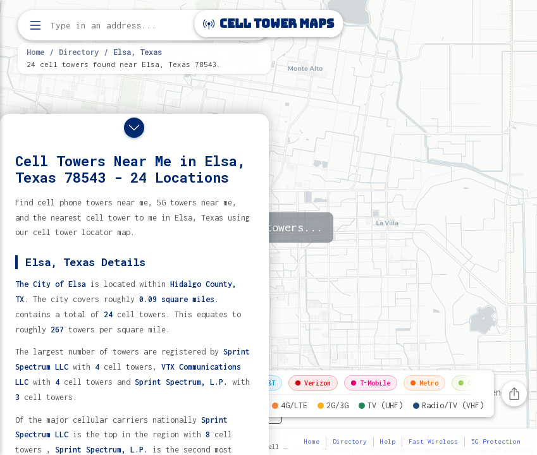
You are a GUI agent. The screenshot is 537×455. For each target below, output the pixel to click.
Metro (424, 383)
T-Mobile (370, 383)
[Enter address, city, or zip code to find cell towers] (145, 25)
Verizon (313, 383)
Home (35, 52)
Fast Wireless (433, 441)
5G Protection (496, 441)
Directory (79, 52)
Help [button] (387, 441)
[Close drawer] (134, 128)
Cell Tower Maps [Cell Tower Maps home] (268, 24)
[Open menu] (35, 25)
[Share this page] (514, 393)
